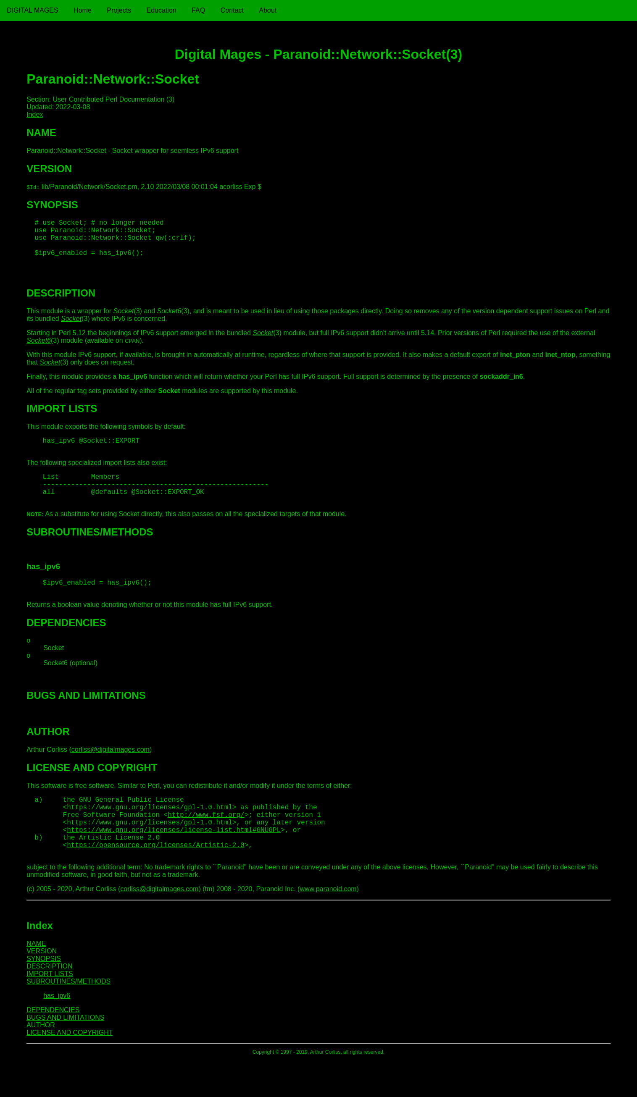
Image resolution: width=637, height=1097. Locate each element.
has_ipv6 (56, 1032)
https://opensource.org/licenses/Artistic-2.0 (155, 879)
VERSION (41, 988)
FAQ (198, 10)
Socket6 (169, 321)
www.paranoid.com (328, 925)
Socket (123, 321)
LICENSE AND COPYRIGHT (69, 1069)
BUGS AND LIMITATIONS (65, 1054)
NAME (36, 980)
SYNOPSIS (43, 995)
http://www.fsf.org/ (206, 843)
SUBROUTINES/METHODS (68, 1018)
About (267, 10)
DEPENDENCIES (52, 1046)
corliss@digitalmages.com (110, 773)
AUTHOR (40, 1062)
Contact (232, 10)
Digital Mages (32, 10)
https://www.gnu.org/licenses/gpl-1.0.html (149, 833)
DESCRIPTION (49, 1003)
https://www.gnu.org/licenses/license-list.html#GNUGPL (174, 861)
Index (34, 114)
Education (161, 10)
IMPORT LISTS (49, 1010)
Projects (119, 10)
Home (83, 10)
